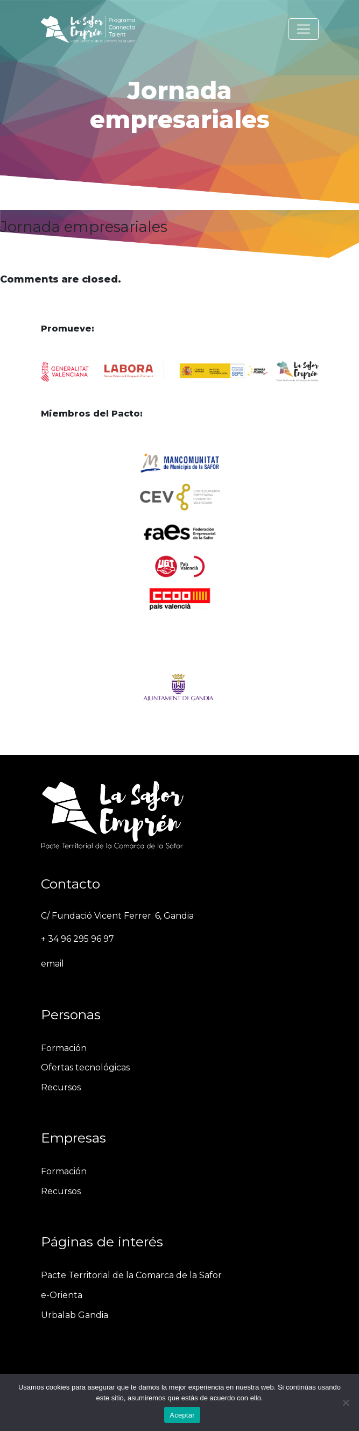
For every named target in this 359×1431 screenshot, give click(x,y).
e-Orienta (61, 1295)
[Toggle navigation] (303, 29)
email (52, 963)
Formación (64, 1048)
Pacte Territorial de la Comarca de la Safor (131, 1275)
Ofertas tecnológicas (85, 1067)
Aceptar (182, 1415)
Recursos (61, 1087)
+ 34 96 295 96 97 (77, 939)
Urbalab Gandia (74, 1315)
